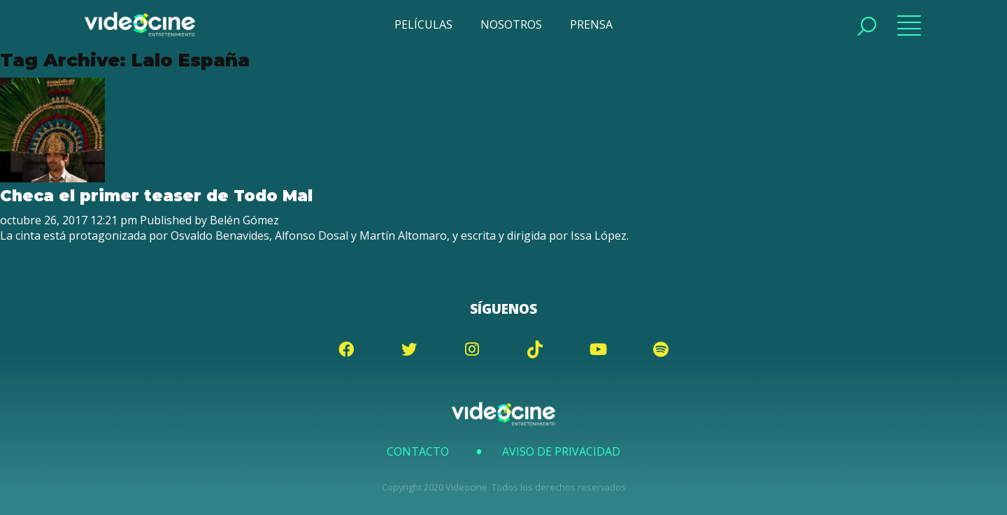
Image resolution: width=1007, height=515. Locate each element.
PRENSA (591, 24)
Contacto (418, 451)
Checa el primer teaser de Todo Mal (156, 195)
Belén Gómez (244, 220)
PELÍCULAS (423, 24)
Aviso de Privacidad (561, 451)
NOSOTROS (511, 24)
